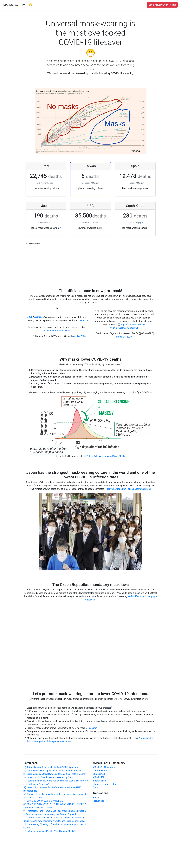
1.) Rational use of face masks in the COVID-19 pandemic (51, 767)
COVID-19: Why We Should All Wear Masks (104, 456)
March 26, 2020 (124, 336)
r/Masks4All (99, 774)
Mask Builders (100, 770)
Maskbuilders (147, 738)
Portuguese (98, 801)
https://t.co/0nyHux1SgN (132, 324)
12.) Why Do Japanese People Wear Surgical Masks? (49, 831)
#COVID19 (82, 320)
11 (149, 227)
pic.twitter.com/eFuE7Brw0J (57, 330)
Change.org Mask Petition (105, 784)
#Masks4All (98, 777)
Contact (96, 787)
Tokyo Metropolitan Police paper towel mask (129, 489)
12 (61, 227)
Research (92, 728)
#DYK (30, 317)
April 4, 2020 (79, 336)
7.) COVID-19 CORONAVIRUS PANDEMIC (43, 801)
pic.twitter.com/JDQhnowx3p (123, 327)
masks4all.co (99, 780)
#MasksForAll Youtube (104, 767)
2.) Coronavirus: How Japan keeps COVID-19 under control (52, 770)
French (96, 797)
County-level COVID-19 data (162, 4)
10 (104, 188)
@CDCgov (39, 317)
